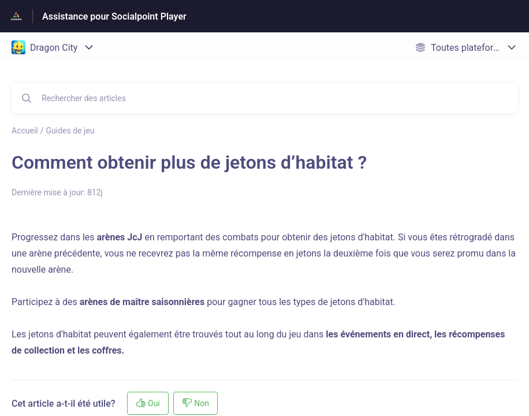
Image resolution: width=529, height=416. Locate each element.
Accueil (25, 130)
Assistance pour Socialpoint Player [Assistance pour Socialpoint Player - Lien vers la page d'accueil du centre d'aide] (114, 16)
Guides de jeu (70, 130)
